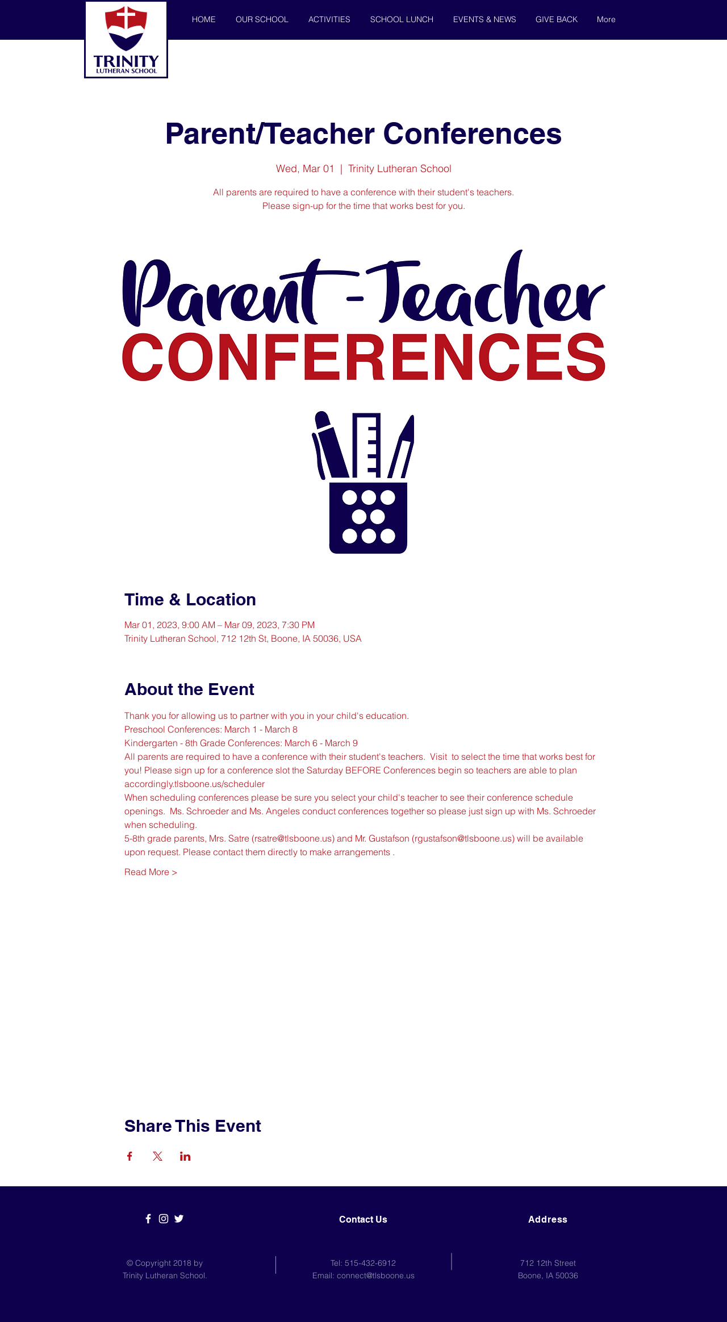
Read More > (151, 871)
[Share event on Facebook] (129, 1156)
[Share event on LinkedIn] (185, 1156)
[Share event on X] (157, 1156)
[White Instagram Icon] (163, 1218)
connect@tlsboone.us (376, 1275)
